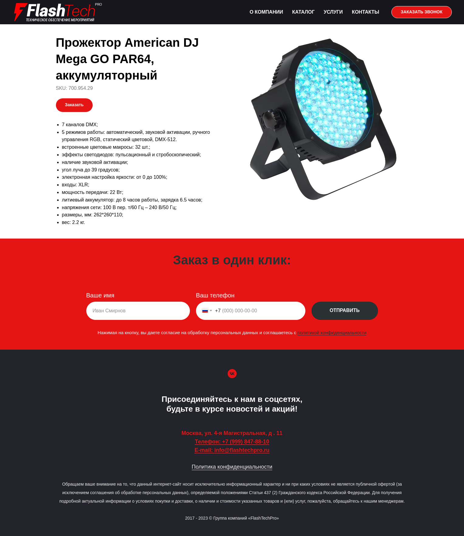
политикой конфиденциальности (331, 332)
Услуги (333, 12)
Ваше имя (101, 295)
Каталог (303, 12)
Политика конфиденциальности (232, 467)
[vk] (232, 373)
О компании (266, 12)
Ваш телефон (215, 295)
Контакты (365, 12)
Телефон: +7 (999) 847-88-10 (232, 442)
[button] (421, 12)
